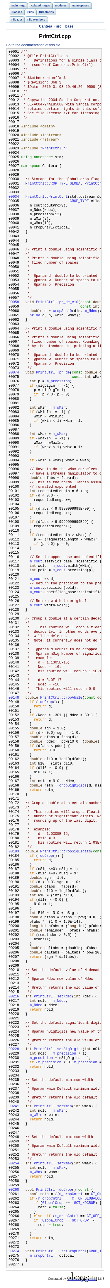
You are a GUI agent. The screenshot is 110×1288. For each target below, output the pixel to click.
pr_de (35, 315)
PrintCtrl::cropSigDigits (65, 851)
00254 (14, 1163)
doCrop (46, 702)
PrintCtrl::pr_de (53, 372)
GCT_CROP (80, 1220)
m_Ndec (90, 311)
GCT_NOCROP (84, 1203)
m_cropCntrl (70, 1194)
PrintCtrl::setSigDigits (58, 1049)
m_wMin (59, 407)
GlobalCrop (52, 1203)
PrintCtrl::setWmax (53, 1163)
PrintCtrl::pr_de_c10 (57, 302)
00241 (14, 1106)
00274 (14, 1251)
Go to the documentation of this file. (33, 45)
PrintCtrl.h (53, 148)
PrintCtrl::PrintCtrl (47, 197)
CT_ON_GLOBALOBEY (89, 1198)
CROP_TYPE (79, 201)
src (58, 26)
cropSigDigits (73, 785)
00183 (14, 851)
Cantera (45, 26)
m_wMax (59, 434)
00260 (14, 1190)
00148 (14, 697)
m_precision (58, 381)
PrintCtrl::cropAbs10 (61, 697)
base (69, 26)
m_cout (36, 561)
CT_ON (96, 1194)
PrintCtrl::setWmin (53, 1106)
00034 (14, 197)
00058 (14, 302)
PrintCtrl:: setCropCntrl (61, 1251)
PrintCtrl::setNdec (53, 996)
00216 (14, 996)
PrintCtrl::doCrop (54, 1190)
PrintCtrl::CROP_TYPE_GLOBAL (54, 183)
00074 (14, 372)
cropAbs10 (62, 311)
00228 (14, 1049)
